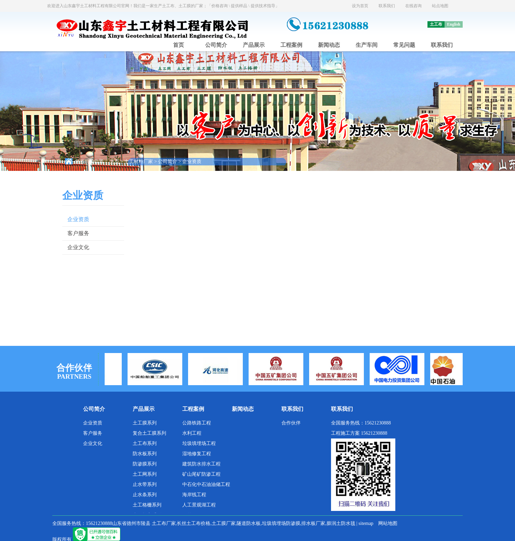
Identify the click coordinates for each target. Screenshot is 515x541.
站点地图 (440, 5)
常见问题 (404, 45)
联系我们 (387, 5)
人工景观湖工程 (199, 505)
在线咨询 (413, 5)
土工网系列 (145, 474)
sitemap (365, 523)
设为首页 (360, 5)
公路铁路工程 (196, 422)
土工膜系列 (145, 422)
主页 (114, 161)
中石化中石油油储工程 (206, 484)
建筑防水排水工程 (201, 463)
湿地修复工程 (196, 453)
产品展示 (254, 45)
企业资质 (191, 161)
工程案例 (291, 45)
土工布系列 (145, 443)
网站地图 (387, 523)
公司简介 (216, 45)
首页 (178, 45)
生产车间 (367, 45)
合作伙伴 (291, 422)
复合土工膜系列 (149, 433)
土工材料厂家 (138, 161)
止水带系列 (145, 484)
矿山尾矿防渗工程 (201, 474)
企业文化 (78, 247)
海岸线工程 (194, 494)
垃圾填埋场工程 (199, 443)
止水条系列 (145, 494)
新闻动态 (329, 45)
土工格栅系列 (147, 505)
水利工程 (191, 433)
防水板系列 (145, 453)
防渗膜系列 (145, 463)
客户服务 (78, 233)
